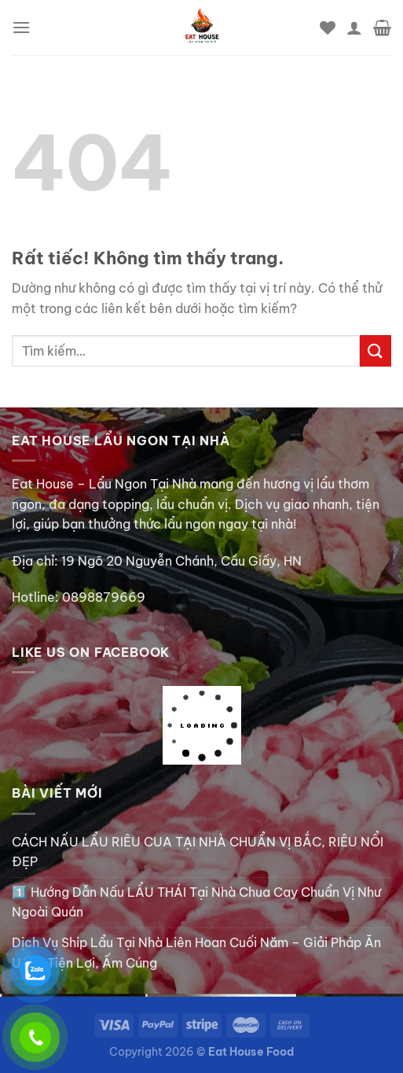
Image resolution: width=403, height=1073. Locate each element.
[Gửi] (375, 350)
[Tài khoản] (354, 27)
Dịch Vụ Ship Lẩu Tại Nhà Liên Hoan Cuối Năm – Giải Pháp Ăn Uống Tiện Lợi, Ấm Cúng (196, 953)
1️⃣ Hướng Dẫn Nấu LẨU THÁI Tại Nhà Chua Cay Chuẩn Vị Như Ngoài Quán (196, 902)
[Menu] (21, 27)
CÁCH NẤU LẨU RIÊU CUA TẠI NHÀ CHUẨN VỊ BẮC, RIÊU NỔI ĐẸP (197, 852)
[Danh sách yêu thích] (327, 27)
